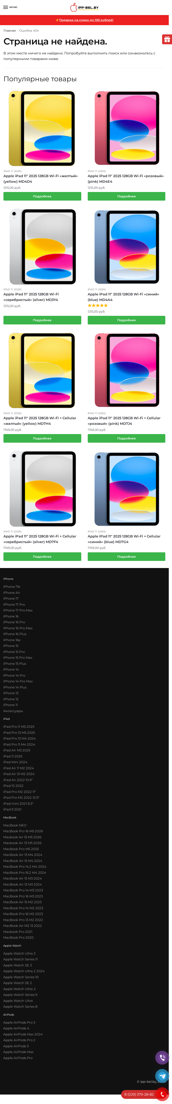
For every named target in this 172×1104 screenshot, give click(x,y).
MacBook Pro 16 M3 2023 (23, 899)
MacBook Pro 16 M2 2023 (23, 917)
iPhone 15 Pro (14, 655)
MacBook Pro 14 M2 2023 (23, 911)
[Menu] (9, 7)
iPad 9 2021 (12, 812)
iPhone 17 (11, 601)
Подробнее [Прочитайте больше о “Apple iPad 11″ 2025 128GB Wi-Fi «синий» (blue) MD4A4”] (126, 321)
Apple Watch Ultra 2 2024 (24, 974)
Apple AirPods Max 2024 (23, 1037)
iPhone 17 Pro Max (18, 613)
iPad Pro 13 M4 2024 (19, 741)
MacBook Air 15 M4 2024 (22, 864)
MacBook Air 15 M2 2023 (22, 905)
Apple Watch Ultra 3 (19, 956)
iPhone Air (11, 595)
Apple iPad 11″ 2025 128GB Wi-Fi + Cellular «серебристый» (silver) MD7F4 (39, 542)
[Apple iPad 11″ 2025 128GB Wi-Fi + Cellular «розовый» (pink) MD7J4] (127, 372)
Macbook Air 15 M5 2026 (22, 840)
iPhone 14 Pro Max (18, 684)
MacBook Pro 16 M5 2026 (23, 834)
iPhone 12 (11, 702)
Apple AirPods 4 (16, 1031)
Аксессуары (13, 714)
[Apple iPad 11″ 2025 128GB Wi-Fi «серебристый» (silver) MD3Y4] (42, 247)
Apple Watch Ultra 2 (19, 992)
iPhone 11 (10, 708)
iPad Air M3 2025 (16, 753)
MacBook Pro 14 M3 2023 (23, 893)
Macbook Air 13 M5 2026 (22, 846)
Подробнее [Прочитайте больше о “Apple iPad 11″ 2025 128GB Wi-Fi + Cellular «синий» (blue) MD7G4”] (126, 559)
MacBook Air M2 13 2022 (22, 929)
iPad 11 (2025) (12, 171)
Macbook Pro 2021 (17, 935)
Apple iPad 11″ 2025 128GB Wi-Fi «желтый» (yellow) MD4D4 (40, 179)
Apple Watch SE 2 (17, 986)
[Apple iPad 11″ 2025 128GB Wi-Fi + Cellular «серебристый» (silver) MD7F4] (42, 491)
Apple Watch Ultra (18, 1004)
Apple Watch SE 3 (17, 968)
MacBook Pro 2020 (18, 940)
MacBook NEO (15, 828)
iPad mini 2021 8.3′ (18, 806)
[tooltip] (166, 40)
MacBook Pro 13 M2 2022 (23, 923)
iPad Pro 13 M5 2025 (19, 735)
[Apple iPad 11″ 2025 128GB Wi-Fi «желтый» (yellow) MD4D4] (42, 128)
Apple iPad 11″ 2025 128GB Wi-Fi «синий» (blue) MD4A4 (123, 298)
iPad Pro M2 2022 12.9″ (21, 800)
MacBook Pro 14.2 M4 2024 (24, 870)
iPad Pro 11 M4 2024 (19, 747)
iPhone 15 (10, 649)
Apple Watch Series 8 (20, 1009)
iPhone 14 (11, 672)
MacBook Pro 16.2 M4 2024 (24, 876)
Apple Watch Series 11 (20, 962)
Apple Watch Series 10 (21, 980)
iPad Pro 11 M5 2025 (18, 730)
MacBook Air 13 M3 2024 (22, 887)
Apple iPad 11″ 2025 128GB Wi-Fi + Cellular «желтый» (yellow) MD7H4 (39, 423)
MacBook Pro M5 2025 (21, 852)
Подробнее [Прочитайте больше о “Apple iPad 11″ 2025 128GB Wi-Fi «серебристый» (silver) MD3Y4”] (42, 321)
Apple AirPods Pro (18, 1061)
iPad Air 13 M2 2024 (18, 777)
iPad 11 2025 (12, 759)
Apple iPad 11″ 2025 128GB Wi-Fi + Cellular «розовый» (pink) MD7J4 (124, 423)
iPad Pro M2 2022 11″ (19, 794)
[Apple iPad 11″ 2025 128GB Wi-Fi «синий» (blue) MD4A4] (127, 247)
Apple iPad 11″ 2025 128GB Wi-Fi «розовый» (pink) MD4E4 (126, 179)
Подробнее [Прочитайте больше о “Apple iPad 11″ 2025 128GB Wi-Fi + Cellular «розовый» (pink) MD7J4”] (126, 440)
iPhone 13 (10, 696)
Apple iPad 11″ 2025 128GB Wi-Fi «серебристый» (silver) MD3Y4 (31, 298)
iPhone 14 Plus (15, 690)
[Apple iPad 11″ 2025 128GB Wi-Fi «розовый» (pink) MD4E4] (127, 128)
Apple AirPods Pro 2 (19, 1043)
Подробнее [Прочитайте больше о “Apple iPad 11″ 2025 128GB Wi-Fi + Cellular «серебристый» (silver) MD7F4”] (42, 559)
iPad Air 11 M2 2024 (18, 771)
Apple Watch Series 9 (20, 998)
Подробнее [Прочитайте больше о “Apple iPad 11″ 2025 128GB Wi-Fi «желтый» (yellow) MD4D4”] (42, 196)
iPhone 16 (11, 619)
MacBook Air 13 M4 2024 (22, 858)
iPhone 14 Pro (14, 678)
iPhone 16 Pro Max (18, 631)
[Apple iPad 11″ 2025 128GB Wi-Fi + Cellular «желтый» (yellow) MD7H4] (42, 372)
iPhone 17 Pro (14, 607)
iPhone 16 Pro (14, 625)
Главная (9, 30)
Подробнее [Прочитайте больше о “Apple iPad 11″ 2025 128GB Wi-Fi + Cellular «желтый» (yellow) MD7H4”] (42, 440)
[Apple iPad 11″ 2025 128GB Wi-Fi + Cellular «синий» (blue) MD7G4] (127, 491)
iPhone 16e (11, 643)
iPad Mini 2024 (15, 765)
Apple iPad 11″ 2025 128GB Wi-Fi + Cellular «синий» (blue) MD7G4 (124, 542)
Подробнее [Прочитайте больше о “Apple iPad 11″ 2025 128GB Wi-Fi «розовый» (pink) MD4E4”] (126, 196)
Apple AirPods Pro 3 (19, 1025)
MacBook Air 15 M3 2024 (22, 881)
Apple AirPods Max (18, 1055)
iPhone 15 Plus (14, 666)
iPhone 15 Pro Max (17, 661)
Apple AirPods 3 (16, 1049)
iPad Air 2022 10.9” (18, 783)
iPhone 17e (11, 590)
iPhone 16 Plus (14, 637)
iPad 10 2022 (13, 789)
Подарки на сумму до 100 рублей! (86, 20)
